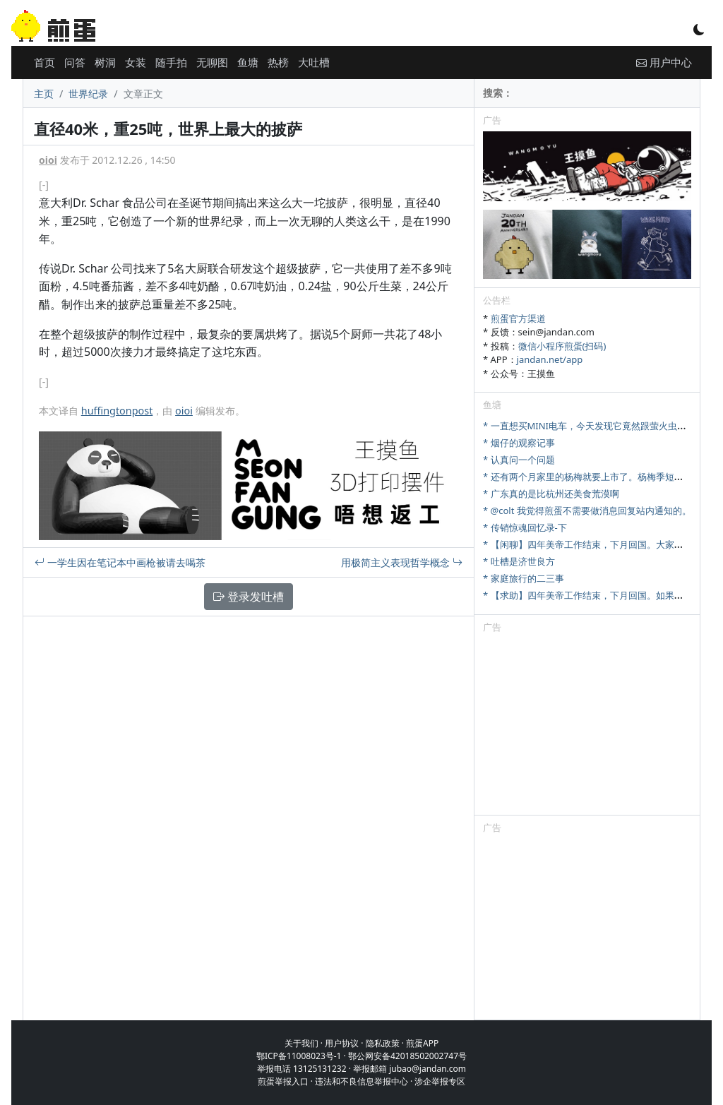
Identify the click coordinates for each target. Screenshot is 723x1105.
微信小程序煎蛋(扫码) (562, 346)
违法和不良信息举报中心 (361, 1081)
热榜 (278, 62)
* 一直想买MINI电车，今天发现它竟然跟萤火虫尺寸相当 (598, 425)
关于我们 (301, 1043)
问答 (74, 62)
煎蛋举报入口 (283, 1081)
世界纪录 (88, 93)
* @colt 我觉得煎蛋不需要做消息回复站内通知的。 (587, 510)
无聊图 (212, 62)
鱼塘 (247, 62)
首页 (44, 62)
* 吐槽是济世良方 (519, 561)
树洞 (105, 62)
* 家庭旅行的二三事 (523, 578)
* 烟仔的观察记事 (519, 442)
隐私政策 (383, 1043)
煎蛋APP (422, 1043)
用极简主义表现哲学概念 (401, 562)
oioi (48, 160)
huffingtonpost (117, 410)
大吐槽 (314, 62)
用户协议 (342, 1043)
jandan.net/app (550, 359)
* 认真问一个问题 (519, 459)
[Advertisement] (587, 726)
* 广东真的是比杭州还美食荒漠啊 (551, 493)
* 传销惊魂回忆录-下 (525, 527)
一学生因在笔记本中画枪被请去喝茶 (120, 562)
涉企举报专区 (439, 1081)
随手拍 (171, 62)
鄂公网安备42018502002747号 (407, 1056)
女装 (135, 62)
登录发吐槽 (248, 596)
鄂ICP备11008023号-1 (299, 1056)
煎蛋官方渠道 (518, 318)
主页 (44, 93)
